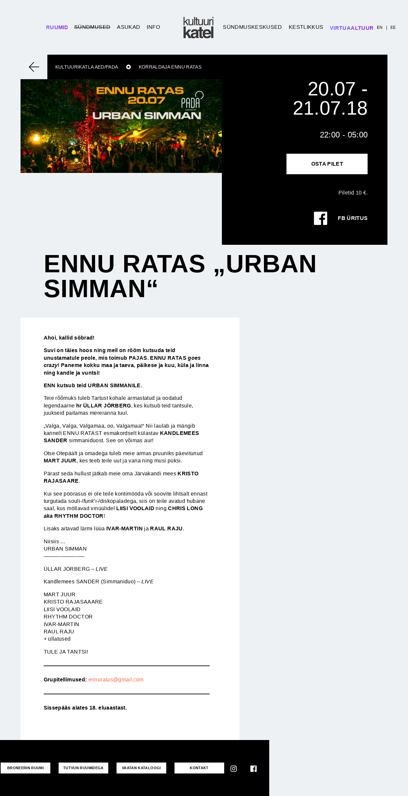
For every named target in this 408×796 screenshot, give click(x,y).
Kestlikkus (306, 27)
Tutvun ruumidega (83, 768)
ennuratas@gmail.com (116, 679)
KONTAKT (199, 768)
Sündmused (92, 27)
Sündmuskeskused (252, 27)
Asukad (128, 27)
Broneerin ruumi (25, 768)
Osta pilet (327, 164)
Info (153, 27)
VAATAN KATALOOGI (141, 768)
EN (380, 27)
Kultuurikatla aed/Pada (86, 67)
